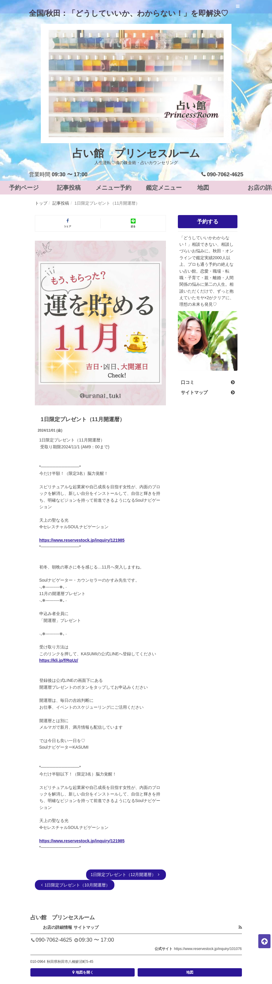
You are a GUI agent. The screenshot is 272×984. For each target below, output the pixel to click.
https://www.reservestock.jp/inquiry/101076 (208, 949)
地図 (189, 972)
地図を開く (82, 972)
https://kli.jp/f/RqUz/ (58, 660)
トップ (41, 203)
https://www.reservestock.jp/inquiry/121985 (82, 540)
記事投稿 (60, 203)
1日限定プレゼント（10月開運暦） (74, 885)
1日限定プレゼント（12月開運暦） (126, 874)
